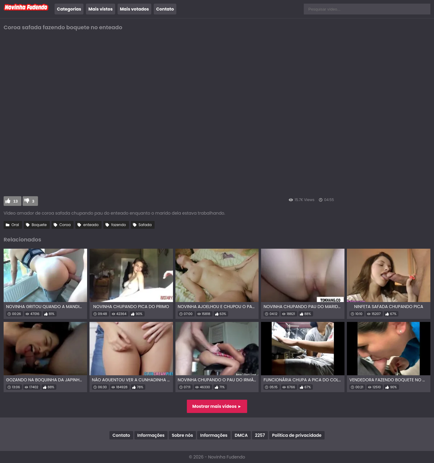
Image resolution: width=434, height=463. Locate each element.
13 (15, 201)
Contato (165, 9)
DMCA (241, 435)
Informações (151, 435)
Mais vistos (100, 9)
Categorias (69, 9)
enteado (91, 224)
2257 (260, 435)
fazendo (118, 224)
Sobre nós (182, 435)
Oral (15, 224)
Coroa (65, 224)
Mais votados (134, 9)
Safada (145, 224)
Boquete (39, 224)
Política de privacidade (297, 435)
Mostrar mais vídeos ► (217, 406)
